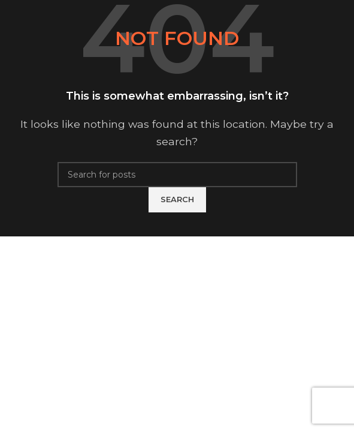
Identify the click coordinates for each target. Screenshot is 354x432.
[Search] (177, 174)
